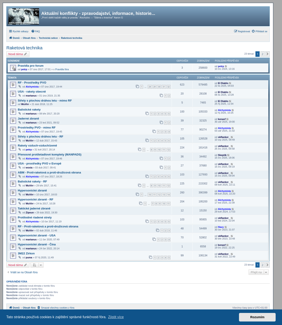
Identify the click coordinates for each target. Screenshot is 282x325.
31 (164, 86)
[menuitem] (35, 31)
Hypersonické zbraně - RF (35, 199)
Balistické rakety (29, 109)
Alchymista (32, 86)
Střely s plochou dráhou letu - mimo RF (45, 100)
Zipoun (30, 212)
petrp (24, 69)
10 (159, 149)
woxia (29, 167)
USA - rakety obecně (32, 91)
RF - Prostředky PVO (32, 82)
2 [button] (262, 54)
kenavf (222, 119)
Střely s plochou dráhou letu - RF (40, 136)
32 (168, 86)
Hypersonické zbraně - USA (37, 235)
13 (164, 194)
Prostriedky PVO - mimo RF (37, 127)
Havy (221, 227)
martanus (31, 95)
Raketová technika (24, 47)
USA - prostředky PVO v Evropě (39, 163)
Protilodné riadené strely (35, 217)
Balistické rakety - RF (32, 181)
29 (154, 86)
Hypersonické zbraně (32, 190)
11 (164, 149)
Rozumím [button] (257, 317)
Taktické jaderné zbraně (34, 208)
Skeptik (222, 155)
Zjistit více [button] (116, 317)
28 (150, 86)
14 (168, 194)
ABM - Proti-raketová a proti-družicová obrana (49, 172)
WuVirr (25, 104)
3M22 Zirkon (26, 253)
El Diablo (223, 83)
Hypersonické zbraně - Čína (37, 244)
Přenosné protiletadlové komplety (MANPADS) (49, 154)
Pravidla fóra (62, 69)
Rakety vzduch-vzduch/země (37, 145)
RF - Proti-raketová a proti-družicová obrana (48, 226)
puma (29, 257)
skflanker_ (224, 137)
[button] (267, 54)
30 (159, 86)
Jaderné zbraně (28, 118)
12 (168, 149)
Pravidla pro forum (30, 65)
